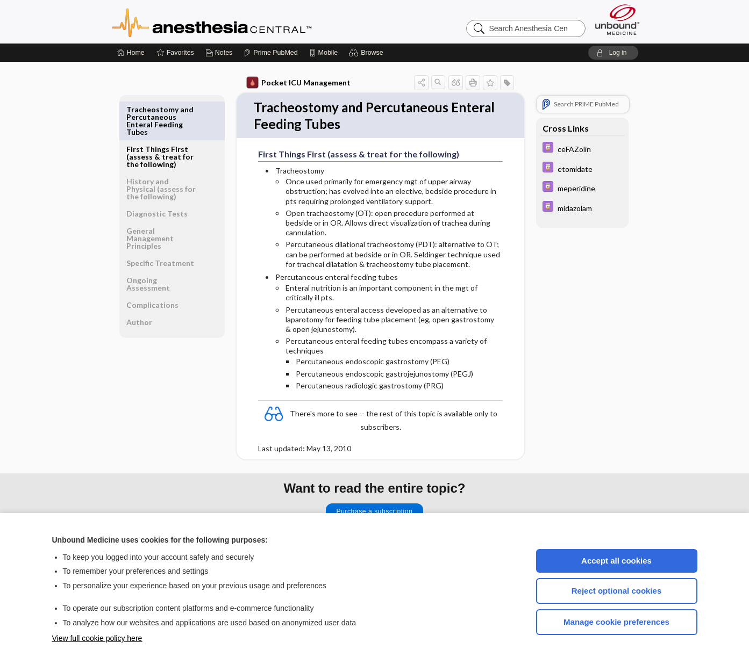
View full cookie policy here (97, 638)
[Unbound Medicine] (617, 20)
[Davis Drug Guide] (582, 148)
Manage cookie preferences (616, 621)
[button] (367, 53)
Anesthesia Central (245, 21)
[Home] (131, 53)
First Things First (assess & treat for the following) (160, 117)
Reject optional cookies (617, 590)
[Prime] (270, 53)
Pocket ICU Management (298, 82)
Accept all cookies (616, 560)
